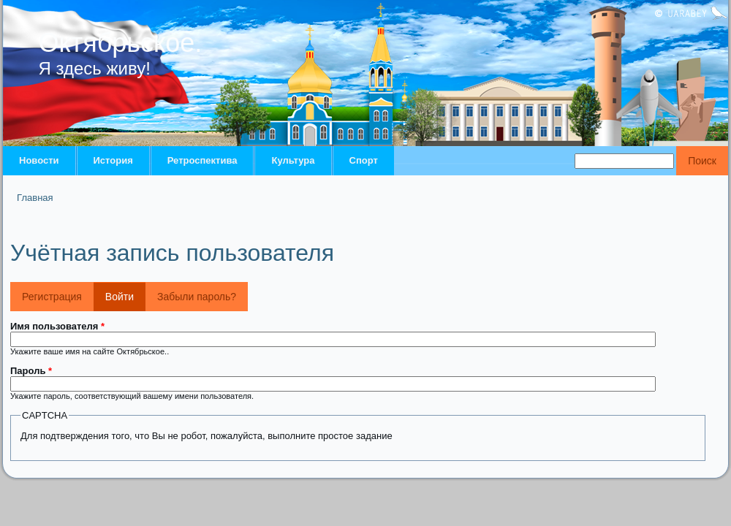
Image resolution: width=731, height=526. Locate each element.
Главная (35, 197)
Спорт (363, 160)
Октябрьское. (120, 43)
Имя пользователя (57, 326)
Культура (292, 160)
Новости (39, 160)
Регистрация (52, 296)
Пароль (31, 370)
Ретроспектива (202, 160)
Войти (125, 292)
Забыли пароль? (196, 296)
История (113, 160)
